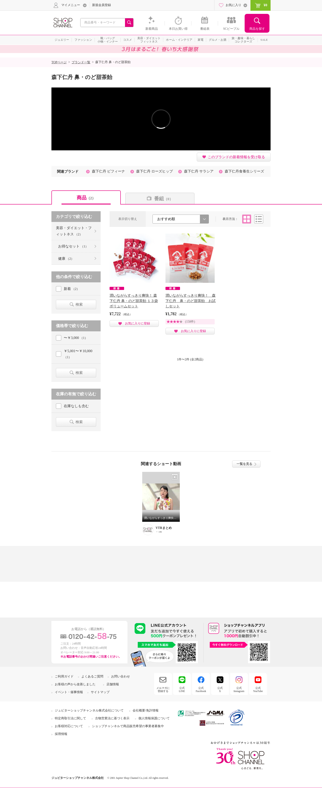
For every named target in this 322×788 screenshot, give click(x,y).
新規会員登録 (101, 5)
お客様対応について (69, 726)
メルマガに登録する (163, 689)
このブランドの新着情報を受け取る (236, 157)
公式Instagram (239, 689)
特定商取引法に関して (70, 718)
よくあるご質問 (92, 676)
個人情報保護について (154, 718)
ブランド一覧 (81, 62)
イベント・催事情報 (69, 692)
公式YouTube (258, 689)
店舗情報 (112, 684)
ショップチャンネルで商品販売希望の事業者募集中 (128, 726)
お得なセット (73, 246)
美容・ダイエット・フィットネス (74, 231)
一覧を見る (244, 464)
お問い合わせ (120, 676)
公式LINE (182, 689)
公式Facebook (201, 689)
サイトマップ (100, 692)
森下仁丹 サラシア (199, 171)
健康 (66, 258)
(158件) (190, 321)
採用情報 (61, 734)
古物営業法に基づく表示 (112, 718)
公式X (220, 689)
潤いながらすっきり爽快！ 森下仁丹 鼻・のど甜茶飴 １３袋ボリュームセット (134, 301)
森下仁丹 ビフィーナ (108, 171)
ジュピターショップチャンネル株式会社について (89, 710)
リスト (258, 219)
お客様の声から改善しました (75, 684)
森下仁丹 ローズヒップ (154, 171)
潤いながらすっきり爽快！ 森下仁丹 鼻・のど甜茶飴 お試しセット (190, 301)
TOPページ (59, 62)
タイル (246, 219)
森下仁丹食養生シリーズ (244, 171)
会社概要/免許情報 (146, 710)
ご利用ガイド (64, 676)
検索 (79, 304)
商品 (86, 197)
